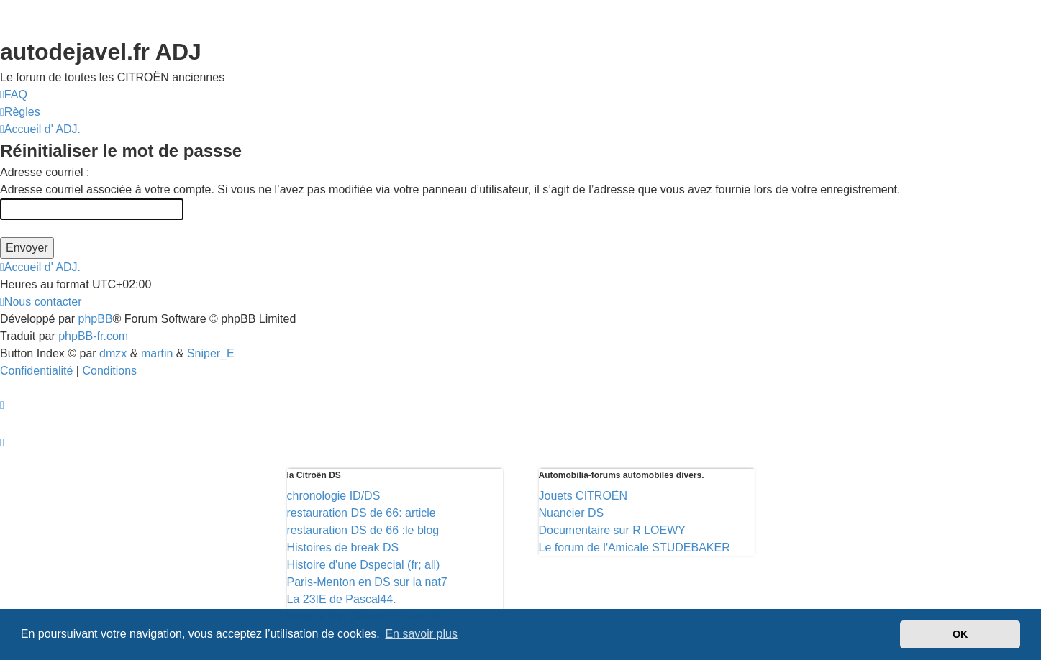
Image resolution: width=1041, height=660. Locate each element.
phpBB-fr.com (93, 336)
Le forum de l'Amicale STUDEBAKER (634, 547)
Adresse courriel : (45, 172)
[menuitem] (13, 95)
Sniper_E (211, 353)
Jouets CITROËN (583, 496)
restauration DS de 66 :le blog (363, 530)
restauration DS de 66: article (361, 513)
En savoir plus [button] (421, 634)
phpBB (95, 319)
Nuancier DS (571, 513)
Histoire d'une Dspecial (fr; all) (363, 565)
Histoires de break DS (343, 547)
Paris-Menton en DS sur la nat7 (367, 582)
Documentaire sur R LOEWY (612, 530)
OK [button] (960, 634)
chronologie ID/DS (334, 496)
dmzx (113, 353)
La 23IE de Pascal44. (341, 599)
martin (157, 353)
